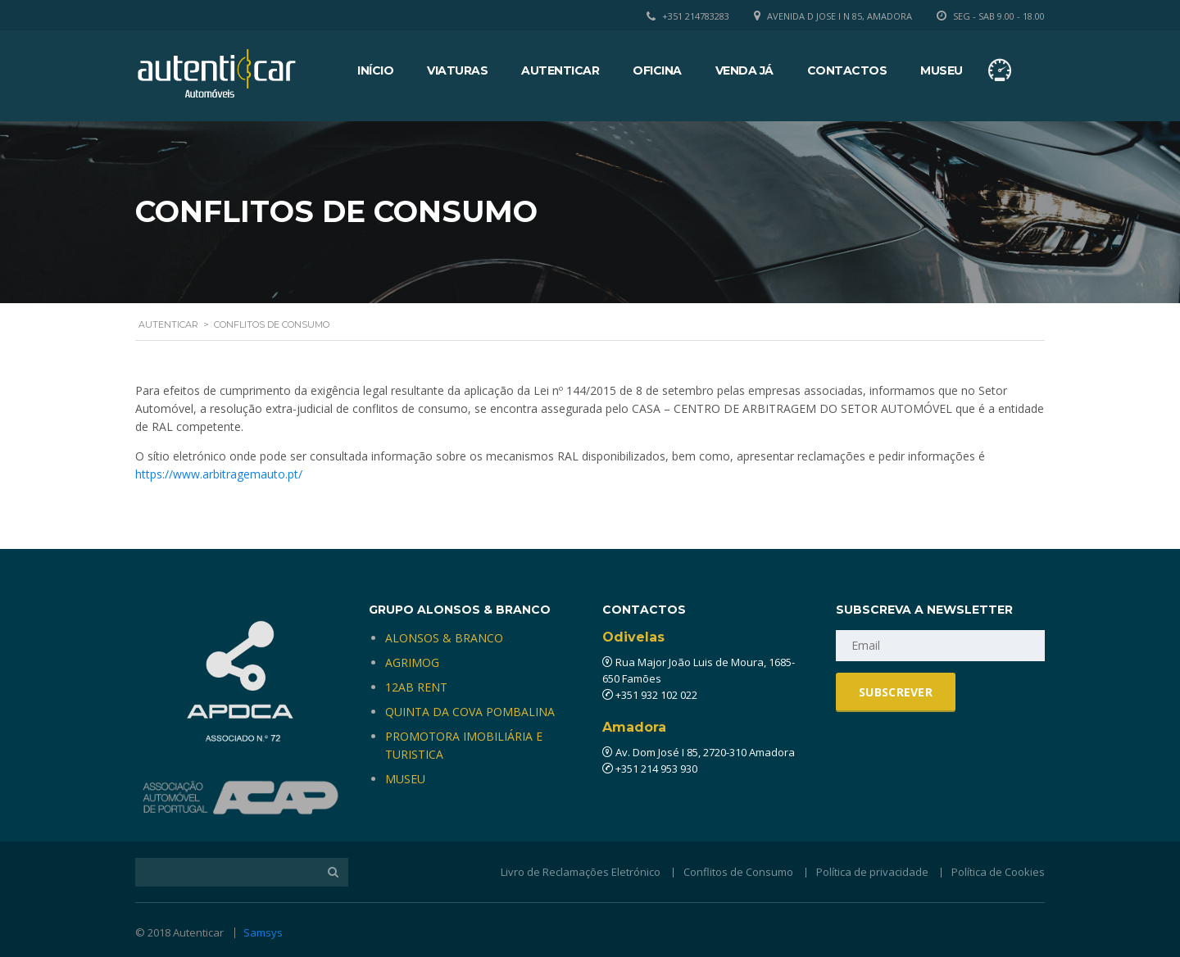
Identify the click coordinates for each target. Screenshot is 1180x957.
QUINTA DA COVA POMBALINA (470, 711)
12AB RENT (416, 687)
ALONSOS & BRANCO (444, 638)
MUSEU (405, 779)
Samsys (263, 932)
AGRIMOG (412, 662)
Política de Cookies (998, 871)
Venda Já (744, 70)
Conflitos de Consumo (738, 871)
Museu (941, 70)
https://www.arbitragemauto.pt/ (218, 474)
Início (375, 70)
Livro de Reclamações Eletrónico (580, 871)
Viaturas (457, 70)
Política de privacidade (872, 871)
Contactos (847, 70)
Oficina (657, 70)
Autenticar (560, 70)
